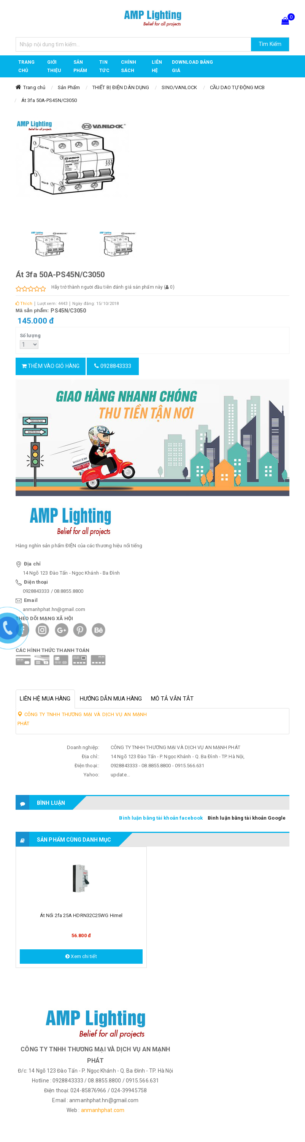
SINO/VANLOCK (179, 87)
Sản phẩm (80, 66)
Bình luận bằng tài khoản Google (247, 818)
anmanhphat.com (102, 1110)
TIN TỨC (104, 66)
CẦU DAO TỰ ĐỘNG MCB (237, 87)
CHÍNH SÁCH (129, 66)
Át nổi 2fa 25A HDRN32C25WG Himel (81, 915)
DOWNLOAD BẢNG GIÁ (192, 66)
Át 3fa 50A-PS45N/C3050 (49, 100)
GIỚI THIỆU (54, 66)
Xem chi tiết (81, 956)
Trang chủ (26, 66)
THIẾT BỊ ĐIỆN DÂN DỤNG (120, 87)
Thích (24, 303)
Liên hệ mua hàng (45, 698)
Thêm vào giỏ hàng (50, 366)
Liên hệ (157, 66)
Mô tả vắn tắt (172, 698)
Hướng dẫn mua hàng (111, 698)
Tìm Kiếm (270, 44)
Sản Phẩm (69, 87)
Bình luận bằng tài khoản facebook (160, 818)
